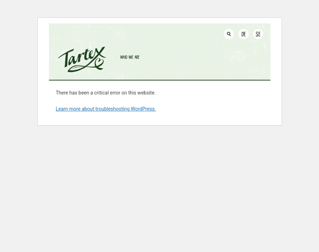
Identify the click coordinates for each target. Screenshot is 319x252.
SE (258, 34)
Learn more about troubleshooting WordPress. (106, 109)
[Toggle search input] (229, 34)
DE (243, 34)
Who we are (129, 57)
